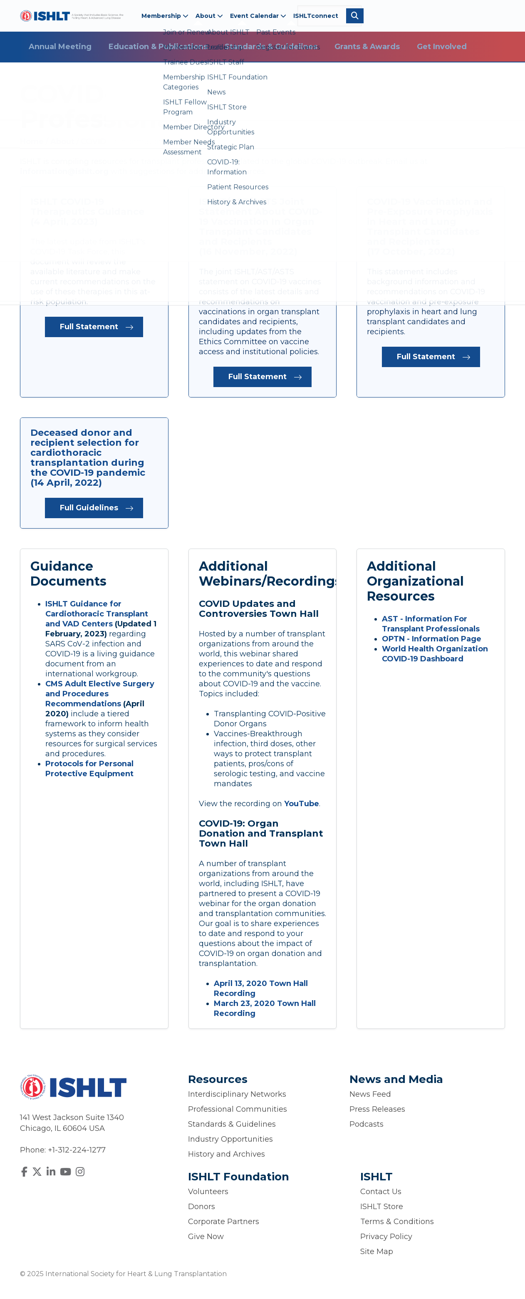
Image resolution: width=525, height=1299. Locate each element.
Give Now (206, 1236)
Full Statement (89, 326)
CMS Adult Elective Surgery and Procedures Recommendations (99, 693)
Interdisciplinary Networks (237, 1094)
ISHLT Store (381, 1206)
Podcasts (366, 1124)
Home (33, 141)
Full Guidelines (89, 507)
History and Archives (226, 1154)
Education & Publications (158, 46)
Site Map (376, 1251)
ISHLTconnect (315, 16)
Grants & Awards (367, 46)
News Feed (370, 1094)
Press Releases (377, 1109)
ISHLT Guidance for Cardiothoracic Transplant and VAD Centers (96, 613)
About (209, 16)
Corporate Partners (223, 1221)
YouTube (301, 803)
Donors (201, 1206)
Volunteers (208, 1191)
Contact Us (380, 1191)
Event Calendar (258, 16)
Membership (164, 16)
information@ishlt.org (64, 171)
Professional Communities (237, 1109)
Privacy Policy (386, 1236)
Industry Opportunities (230, 1139)
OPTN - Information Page (431, 638)
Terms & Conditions (397, 1221)
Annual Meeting (60, 46)
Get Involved (442, 46)
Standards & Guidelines (271, 46)
